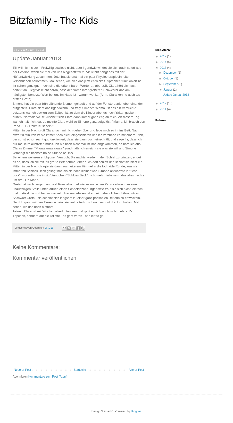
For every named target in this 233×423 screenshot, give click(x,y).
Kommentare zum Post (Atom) (47, 376)
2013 (163, 67)
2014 (163, 62)
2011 (163, 109)
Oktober (169, 78)
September (170, 84)
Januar (168, 89)
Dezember (170, 72)
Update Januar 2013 (176, 94)
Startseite (80, 369)
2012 (163, 103)
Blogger (136, 411)
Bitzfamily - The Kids (54, 20)
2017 (163, 56)
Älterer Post (136, 369)
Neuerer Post (22, 369)
